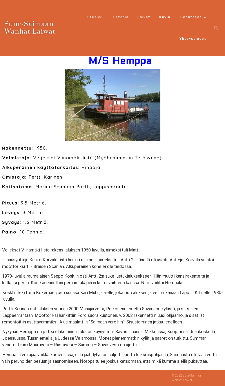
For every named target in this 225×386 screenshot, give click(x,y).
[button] (216, 28)
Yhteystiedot (192, 38)
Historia (120, 17)
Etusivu (95, 17)
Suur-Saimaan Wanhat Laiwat (29, 28)
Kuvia (164, 17)
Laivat (143, 17)
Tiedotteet (192, 17)
